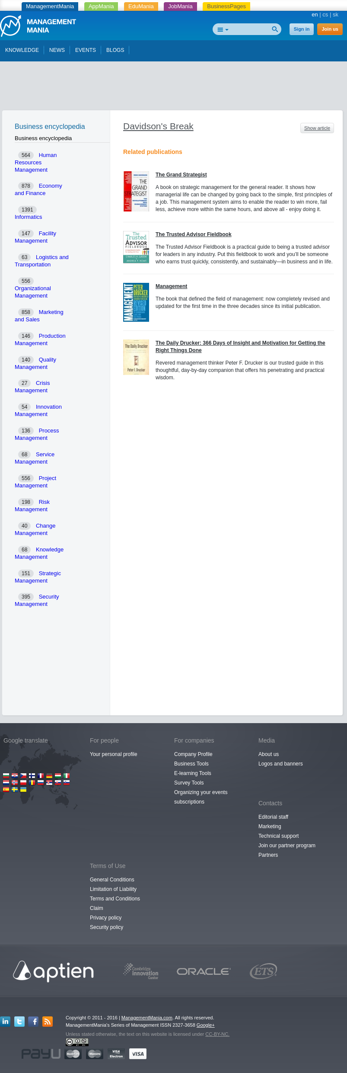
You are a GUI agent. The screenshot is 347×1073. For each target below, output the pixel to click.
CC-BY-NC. (217, 1034)
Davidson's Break (158, 126)
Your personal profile (113, 754)
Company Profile (193, 754)
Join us (330, 29)
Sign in (302, 29)
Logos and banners (280, 764)
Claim (96, 908)
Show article (317, 128)
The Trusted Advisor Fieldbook (194, 234)
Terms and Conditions (115, 899)
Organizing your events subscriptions (200, 797)
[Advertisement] (173, 87)
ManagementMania (50, 6)
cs (325, 14)
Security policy (106, 927)
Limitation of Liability (113, 889)
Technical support (278, 836)
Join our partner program (286, 845)
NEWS (57, 50)
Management (171, 286)
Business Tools (191, 764)
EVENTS (85, 50)
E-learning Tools (192, 773)
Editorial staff (273, 817)
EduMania (141, 6)
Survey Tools (189, 783)
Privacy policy (105, 918)
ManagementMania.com (146, 1017)
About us (268, 754)
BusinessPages (226, 6)
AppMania (101, 6)
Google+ (206, 1025)
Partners (268, 855)
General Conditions (112, 880)
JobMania (180, 6)
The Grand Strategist (181, 175)
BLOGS (115, 50)
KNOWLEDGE (22, 50)
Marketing (269, 826)
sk (335, 14)
